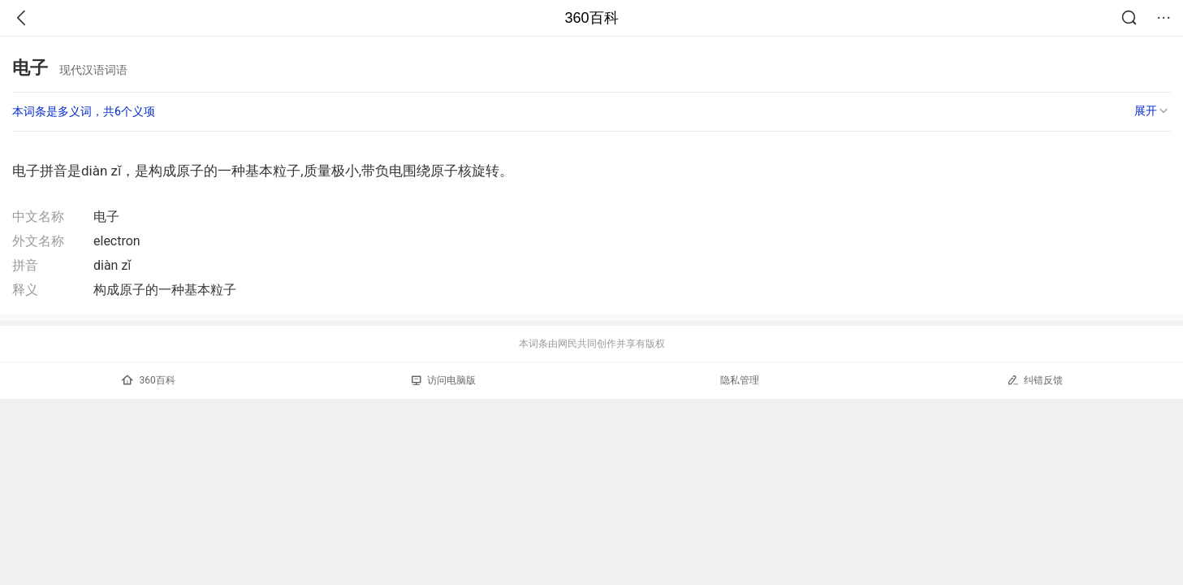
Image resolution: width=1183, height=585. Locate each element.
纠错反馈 (1035, 380)
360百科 (591, 18)
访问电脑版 (444, 380)
